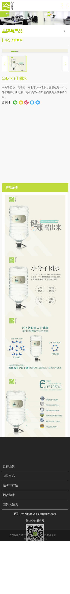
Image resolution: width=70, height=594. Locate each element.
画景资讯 (9, 551)
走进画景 (9, 542)
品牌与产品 (10, 561)
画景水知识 (10, 580)
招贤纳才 (9, 570)
